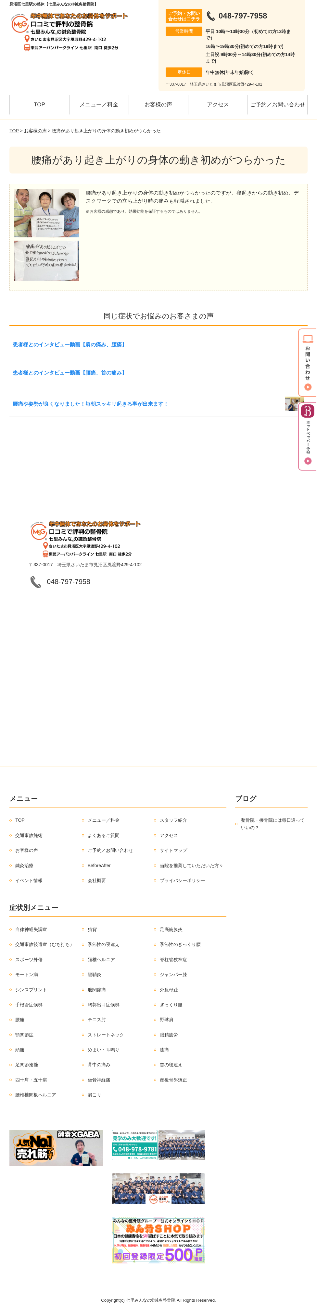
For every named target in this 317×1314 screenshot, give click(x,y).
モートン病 (26, 974)
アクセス (218, 105)
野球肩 (166, 1019)
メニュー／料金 (99, 105)
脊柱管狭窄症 (173, 959)
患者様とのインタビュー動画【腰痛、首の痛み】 (70, 373)
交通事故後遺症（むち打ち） (44, 944)
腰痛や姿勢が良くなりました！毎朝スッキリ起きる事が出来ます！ (91, 404)
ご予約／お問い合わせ (277, 105)
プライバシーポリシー (182, 880)
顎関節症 (24, 1034)
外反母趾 (169, 989)
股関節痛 (97, 989)
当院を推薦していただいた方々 (191, 865)
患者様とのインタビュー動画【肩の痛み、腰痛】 (70, 344)
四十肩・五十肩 (31, 1079)
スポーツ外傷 (29, 959)
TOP (39, 105)
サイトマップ (173, 850)
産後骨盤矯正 (173, 1079)
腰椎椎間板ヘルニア (35, 1094)
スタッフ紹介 (173, 820)
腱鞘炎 (94, 974)
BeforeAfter (99, 865)
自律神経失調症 (31, 929)
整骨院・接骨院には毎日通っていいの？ (273, 824)
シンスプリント (31, 989)
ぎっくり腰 (171, 1004)
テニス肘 (97, 1019)
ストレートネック (106, 1034)
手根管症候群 (29, 1004)
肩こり (94, 1094)
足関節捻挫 (26, 1064)
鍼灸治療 (24, 865)
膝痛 (164, 1049)
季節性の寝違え (104, 944)
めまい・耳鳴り (104, 1049)
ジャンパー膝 (173, 974)
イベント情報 (29, 880)
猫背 (92, 929)
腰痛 (19, 1019)
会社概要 (97, 880)
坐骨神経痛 (99, 1079)
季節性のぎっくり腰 (180, 944)
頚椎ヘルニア (101, 959)
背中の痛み (99, 1064)
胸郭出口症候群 (104, 1004)
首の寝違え (171, 1064)
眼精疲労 (169, 1034)
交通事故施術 (29, 835)
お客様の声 (158, 105)
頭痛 (19, 1049)
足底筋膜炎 (171, 929)
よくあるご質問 (104, 835)
